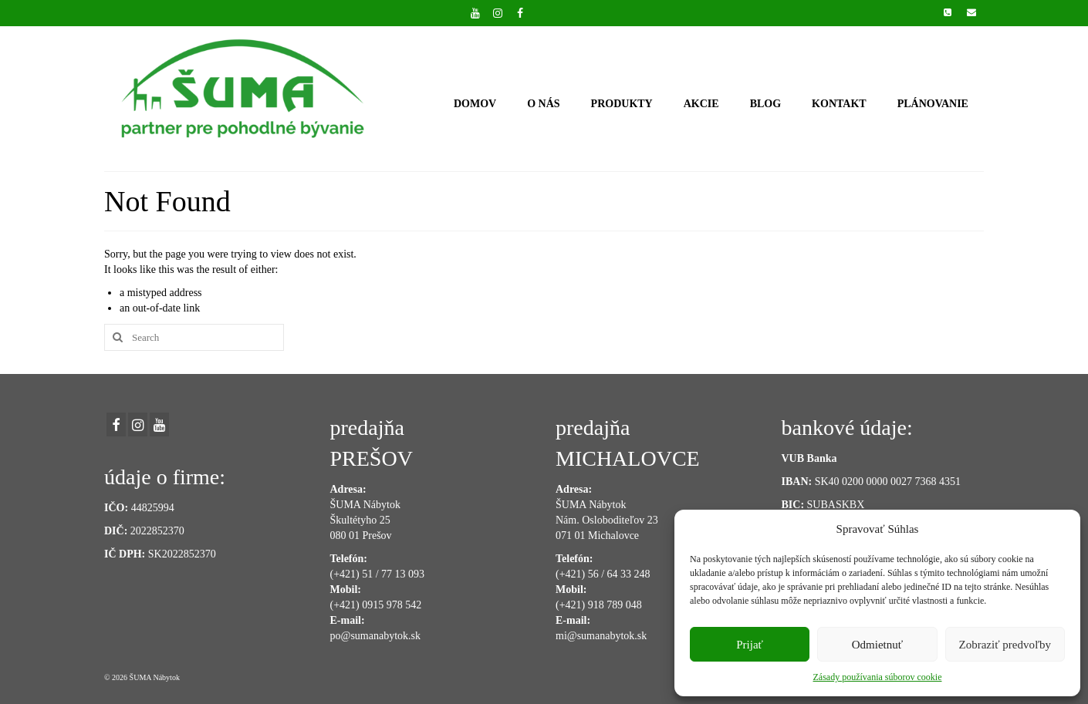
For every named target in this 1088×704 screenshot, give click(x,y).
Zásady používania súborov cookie (877, 677)
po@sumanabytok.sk (375, 636)
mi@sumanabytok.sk (601, 636)
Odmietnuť (877, 644)
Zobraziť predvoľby (1005, 644)
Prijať (749, 644)
